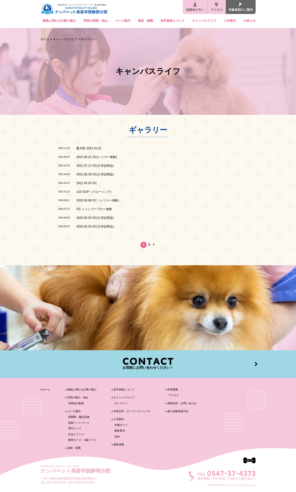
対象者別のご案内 (241, 7)
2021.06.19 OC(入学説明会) (95, 174)
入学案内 (230, 20)
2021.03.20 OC (86, 183)
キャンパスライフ (204, 20)
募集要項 (119, 430)
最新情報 (118, 444)
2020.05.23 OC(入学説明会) (95, 226)
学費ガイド (121, 424)
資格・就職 (145, 20)
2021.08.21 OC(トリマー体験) (96, 157)
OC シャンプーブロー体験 (94, 209)
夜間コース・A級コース (82, 439)
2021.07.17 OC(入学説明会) (95, 165)
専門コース (74, 428)
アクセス (216, 7)
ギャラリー (121, 403)
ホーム (44, 39)
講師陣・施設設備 (78, 416)
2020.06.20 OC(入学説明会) (95, 217)
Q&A (117, 436)
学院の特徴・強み (95, 20)
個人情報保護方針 (177, 411)
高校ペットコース (78, 422)
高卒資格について (172, 20)
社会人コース (76, 434)
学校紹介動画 (76, 403)
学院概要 (172, 389)
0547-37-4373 (56, 482)
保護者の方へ (195, 7)
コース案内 (122, 20)
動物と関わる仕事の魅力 (59, 20)
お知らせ (250, 20)
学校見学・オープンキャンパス (131, 411)
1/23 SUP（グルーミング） (94, 191)
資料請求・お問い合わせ (181, 403)
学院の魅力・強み (76, 397)
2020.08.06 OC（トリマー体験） (98, 200)
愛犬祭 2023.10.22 (88, 148)
